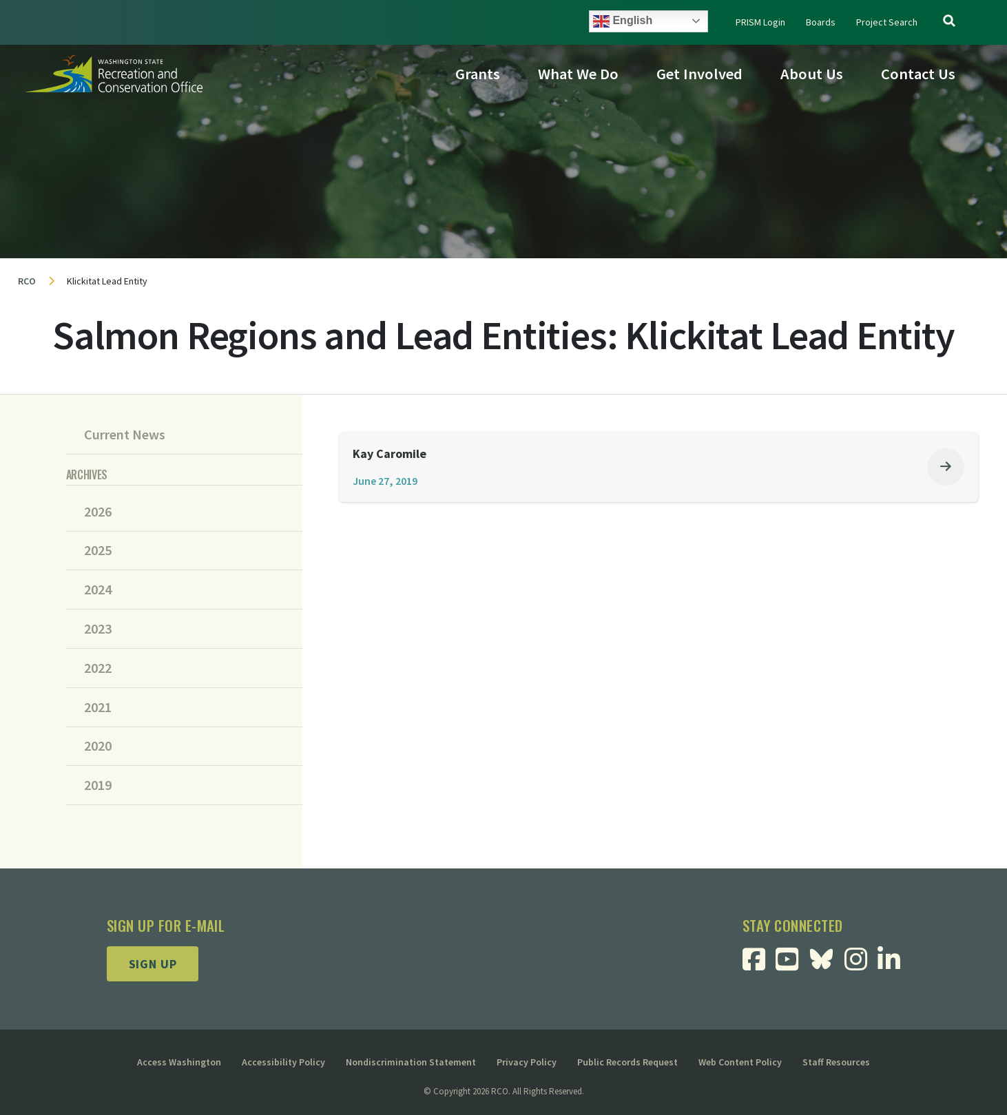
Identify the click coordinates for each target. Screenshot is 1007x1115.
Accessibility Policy (283, 1062)
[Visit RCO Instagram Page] (862, 964)
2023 (98, 629)
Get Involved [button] (699, 73)
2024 (98, 589)
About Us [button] (811, 73)
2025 (98, 550)
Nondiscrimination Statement (411, 1062)
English (622, 21)
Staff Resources (836, 1062)
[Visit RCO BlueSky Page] (828, 958)
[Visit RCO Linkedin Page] (894, 964)
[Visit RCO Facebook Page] (761, 964)
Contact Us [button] (918, 73)
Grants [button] (477, 73)
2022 (98, 668)
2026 (98, 512)
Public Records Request (627, 1062)
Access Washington (179, 1062)
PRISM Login (760, 22)
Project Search (886, 22)
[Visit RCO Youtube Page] (794, 964)
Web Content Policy (740, 1062)
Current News (124, 435)
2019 (98, 785)
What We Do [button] (578, 73)
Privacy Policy (527, 1062)
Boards (820, 22)
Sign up (153, 964)
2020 (98, 746)
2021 (98, 707)
